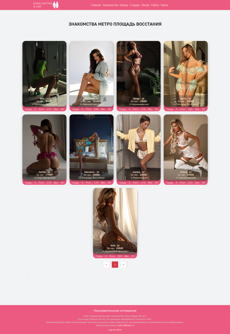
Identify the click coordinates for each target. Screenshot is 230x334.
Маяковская (140, 177)
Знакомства (110, 5)
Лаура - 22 (44, 172)
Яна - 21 (44, 98)
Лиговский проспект (116, 251)
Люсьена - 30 (91, 172)
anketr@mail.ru (125, 325)
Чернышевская (140, 104)
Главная (96, 5)
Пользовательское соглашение (115, 310)
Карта (164, 5)
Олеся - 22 (185, 172)
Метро (145, 5)
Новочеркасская (46, 177)
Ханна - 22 (139, 172)
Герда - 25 (138, 98)
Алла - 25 (185, 98)
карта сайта (115, 329)
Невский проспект (93, 104)
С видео (135, 5)
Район (155, 5)
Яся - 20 (115, 245)
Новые (124, 5)
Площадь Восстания (46, 104)
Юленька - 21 (91, 98)
